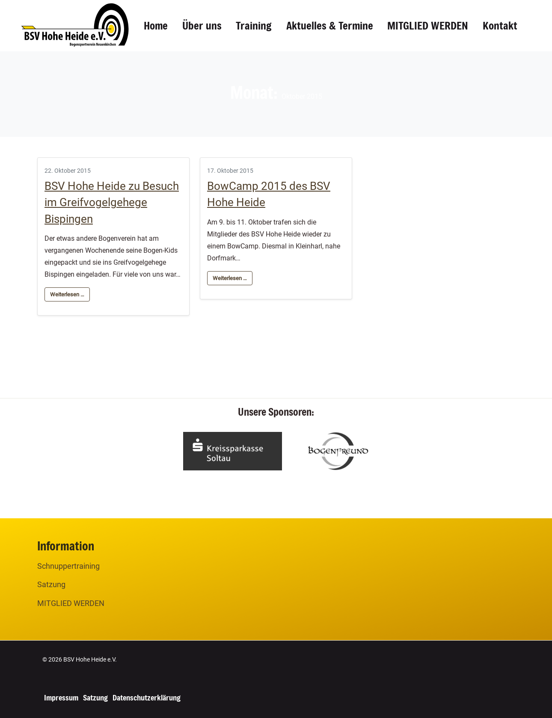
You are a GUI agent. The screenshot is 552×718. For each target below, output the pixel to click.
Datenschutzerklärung (147, 697)
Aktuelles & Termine (329, 25)
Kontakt (500, 25)
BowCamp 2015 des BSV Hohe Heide (268, 194)
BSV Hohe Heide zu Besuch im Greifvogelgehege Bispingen (112, 202)
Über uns (202, 25)
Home (156, 25)
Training (254, 25)
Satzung (51, 584)
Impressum (61, 697)
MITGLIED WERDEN (427, 25)
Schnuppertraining (68, 565)
